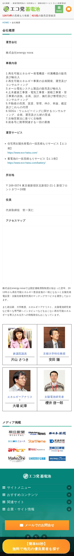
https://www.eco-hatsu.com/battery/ (27, 163)
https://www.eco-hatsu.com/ (22, 152)
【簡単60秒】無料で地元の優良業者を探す (36, 546)
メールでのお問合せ (39, 525)
